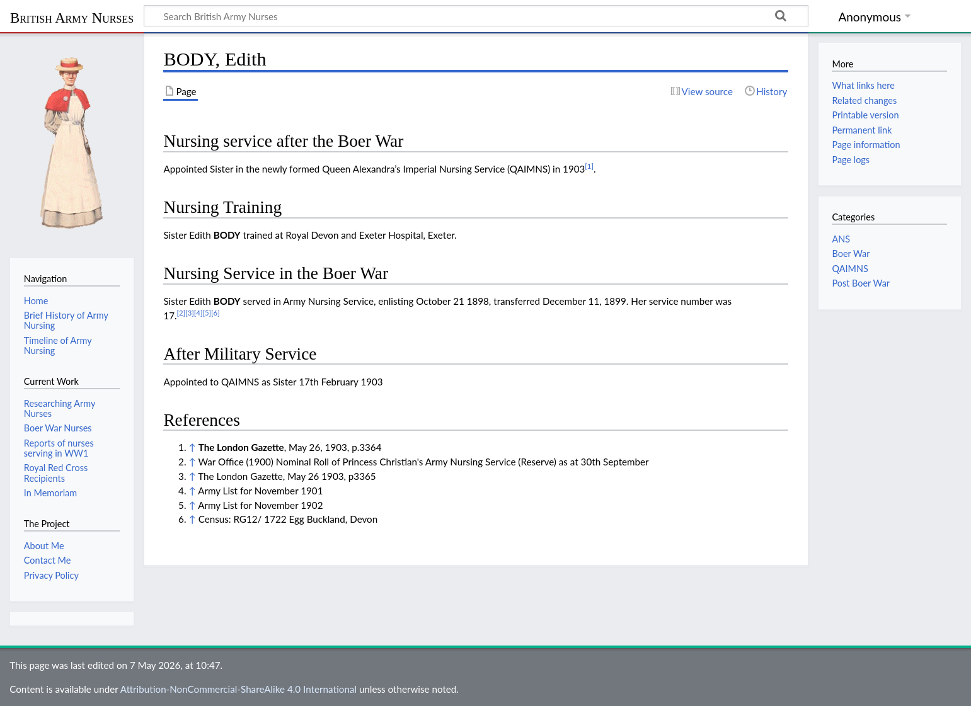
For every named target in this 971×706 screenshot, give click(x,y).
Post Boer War (861, 283)
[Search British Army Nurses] (476, 16)
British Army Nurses (72, 18)
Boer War (851, 253)
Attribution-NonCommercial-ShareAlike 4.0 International (238, 689)
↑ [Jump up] (191, 447)
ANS (841, 239)
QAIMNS (850, 268)
